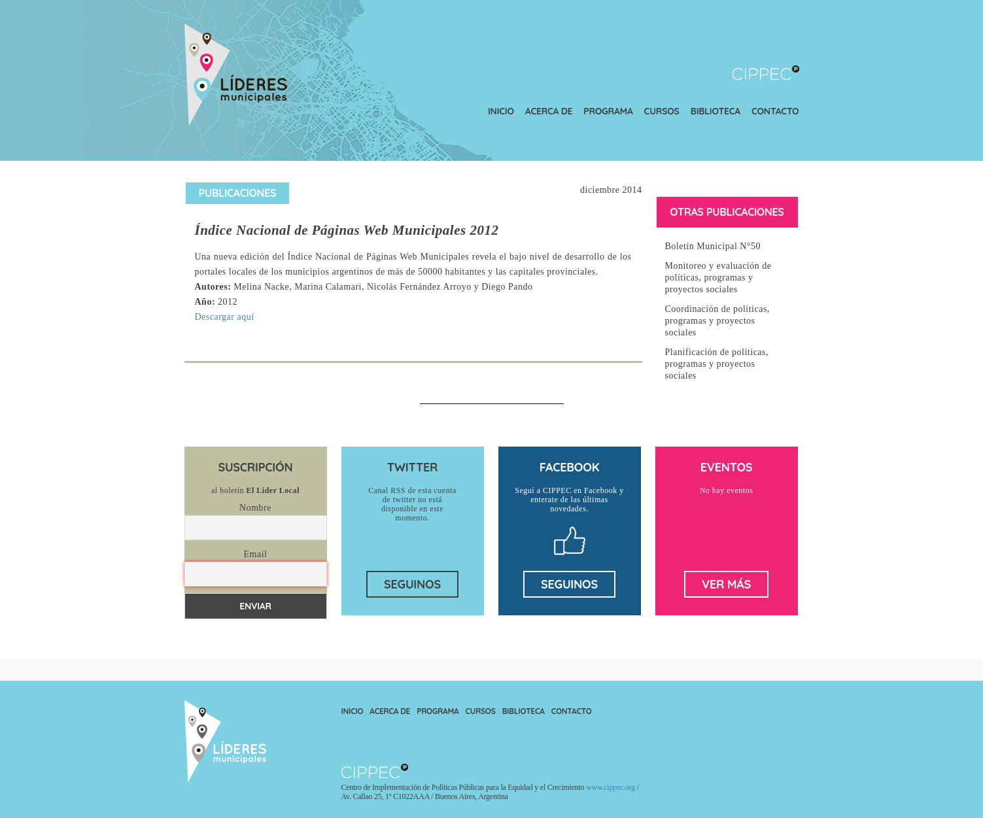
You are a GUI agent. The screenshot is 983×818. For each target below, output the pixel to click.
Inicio (501, 111)
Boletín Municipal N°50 (713, 246)
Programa (607, 111)
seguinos (412, 584)
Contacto (775, 111)
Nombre (255, 508)
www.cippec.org (610, 787)
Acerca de (549, 111)
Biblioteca (715, 111)
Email (255, 554)
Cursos (662, 111)
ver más (726, 584)
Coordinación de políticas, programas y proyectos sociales (717, 320)
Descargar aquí (224, 317)
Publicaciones (238, 192)
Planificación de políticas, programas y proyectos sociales (717, 364)
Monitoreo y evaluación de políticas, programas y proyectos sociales (718, 277)
